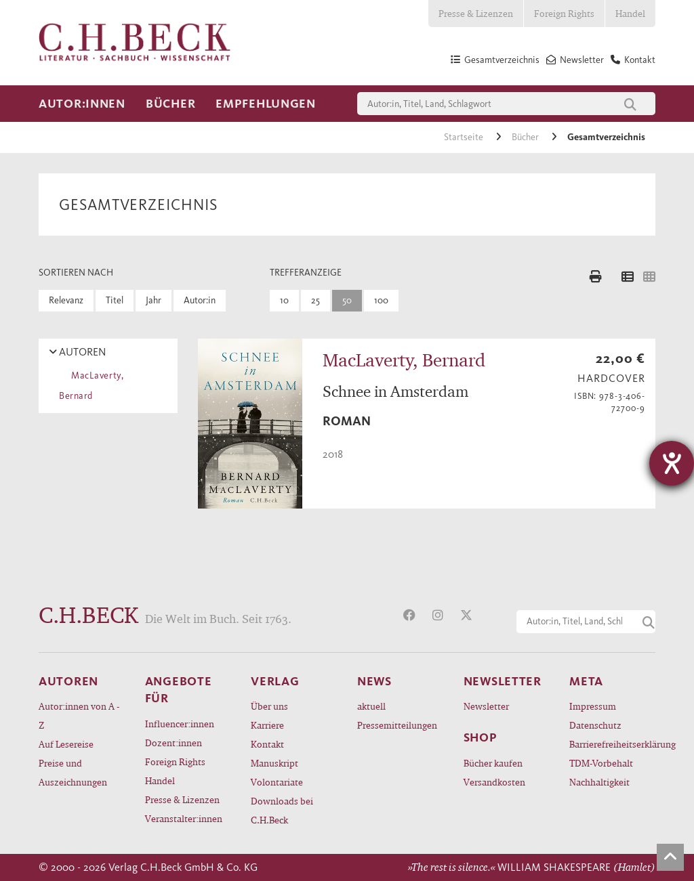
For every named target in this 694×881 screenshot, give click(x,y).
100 (381, 300)
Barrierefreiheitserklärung (612, 744)
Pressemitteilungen (397, 725)
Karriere (267, 725)
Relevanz (66, 300)
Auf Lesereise (66, 744)
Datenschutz (595, 725)
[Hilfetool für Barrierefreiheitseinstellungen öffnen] (671, 463)
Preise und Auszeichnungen (73, 772)
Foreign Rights (564, 13)
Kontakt (267, 744)
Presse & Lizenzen (475, 13)
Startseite (464, 137)
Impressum (592, 706)
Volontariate (277, 782)
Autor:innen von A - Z (79, 715)
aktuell (371, 706)
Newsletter (486, 706)
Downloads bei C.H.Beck (282, 810)
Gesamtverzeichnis (606, 137)
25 (315, 300)
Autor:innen (82, 103)
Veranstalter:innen (183, 818)
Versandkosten (494, 782)
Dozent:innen (173, 742)
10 (284, 300)
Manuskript (274, 763)
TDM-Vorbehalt (601, 763)
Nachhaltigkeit (599, 782)
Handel (630, 13)
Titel (114, 300)
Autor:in (200, 300)
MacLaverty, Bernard (91, 386)
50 (347, 300)
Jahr (153, 300)
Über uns (269, 706)
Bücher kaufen (493, 763)
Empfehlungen (266, 103)
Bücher (170, 103)
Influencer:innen (179, 723)
